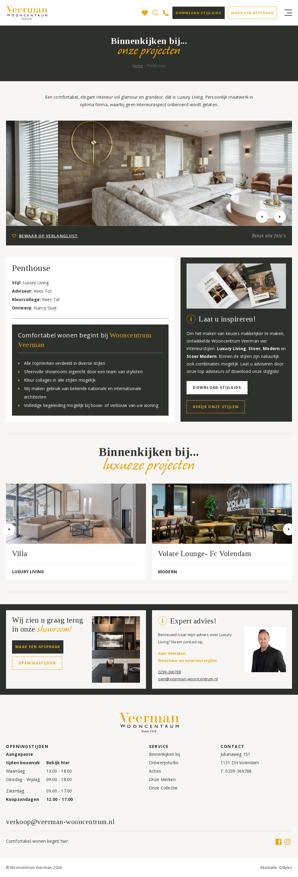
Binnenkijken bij (164, 754)
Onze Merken (162, 779)
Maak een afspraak (252, 13)
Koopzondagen (22, 799)
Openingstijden (37, 663)
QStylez (285, 867)
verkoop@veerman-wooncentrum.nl (60, 822)
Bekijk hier (58, 762)
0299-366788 (169, 672)
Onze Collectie (163, 788)
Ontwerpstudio (163, 762)
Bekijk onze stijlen (216, 406)
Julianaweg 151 (235, 754)
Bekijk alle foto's (269, 235)
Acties (155, 771)
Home (137, 65)
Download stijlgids (198, 13)
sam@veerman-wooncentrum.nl (188, 679)
